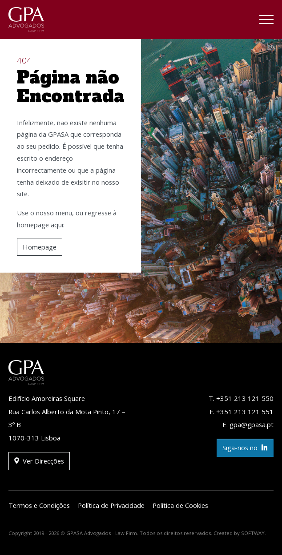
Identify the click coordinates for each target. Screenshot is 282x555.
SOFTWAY (253, 533)
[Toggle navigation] (266, 20)
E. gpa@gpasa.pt (248, 424)
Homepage (39, 246)
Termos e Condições (39, 505)
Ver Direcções (39, 461)
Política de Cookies (180, 505)
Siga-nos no (245, 447)
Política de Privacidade (111, 505)
